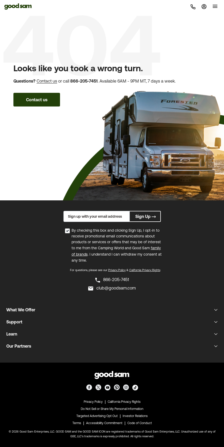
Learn (11, 334)
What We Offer (20, 309)
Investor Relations (135, 416)
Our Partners (18, 346)
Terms (76, 423)
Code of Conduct (139, 423)
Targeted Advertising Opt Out (97, 416)
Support (14, 321)
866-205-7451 (84, 81)
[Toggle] (215, 6)
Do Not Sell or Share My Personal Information (112, 409)
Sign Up (146, 216)
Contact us (47, 81)
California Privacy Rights (144, 270)
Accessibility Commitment (104, 423)
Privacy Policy (117, 270)
